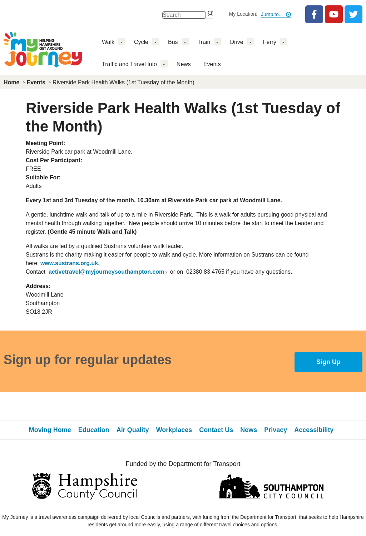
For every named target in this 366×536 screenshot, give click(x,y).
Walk (108, 42)
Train (204, 42)
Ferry (269, 42)
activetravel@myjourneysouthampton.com (108, 272)
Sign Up (328, 362)
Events (212, 64)
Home (11, 82)
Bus (173, 42)
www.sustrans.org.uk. (70, 263)
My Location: (243, 14)
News (184, 64)
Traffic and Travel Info (129, 64)
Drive (236, 42)
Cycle (141, 42)
